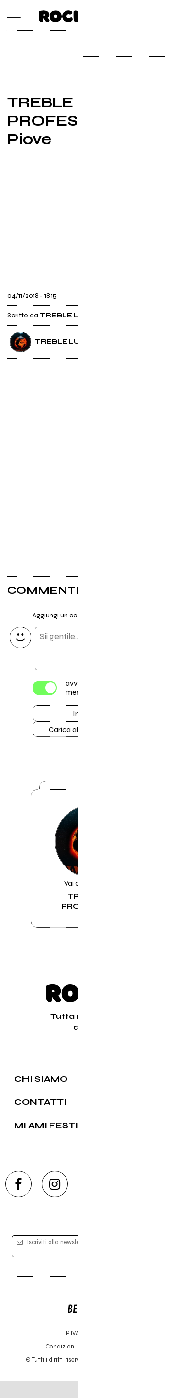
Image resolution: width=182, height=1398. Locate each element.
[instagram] (55, 1201)
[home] (69, 14)
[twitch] (128, 1201)
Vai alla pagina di (91, 872)
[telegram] (164, 1201)
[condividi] (166, 292)
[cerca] (151, 15)
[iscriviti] (156, 1263)
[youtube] (91, 1201)
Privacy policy (118, 1363)
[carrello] (132, 15)
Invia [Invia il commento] (81, 715)
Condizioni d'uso (69, 1363)
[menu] (11, 15)
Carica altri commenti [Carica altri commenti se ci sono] (91, 733)
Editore (91, 1322)
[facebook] (18, 1201)
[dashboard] (171, 15)
